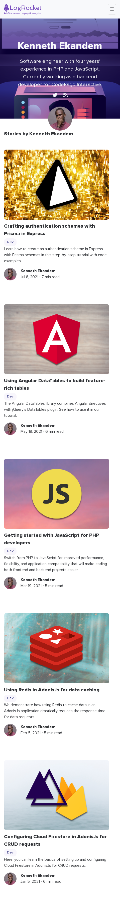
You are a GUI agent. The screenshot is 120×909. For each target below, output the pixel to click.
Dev (10, 242)
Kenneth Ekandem (38, 270)
